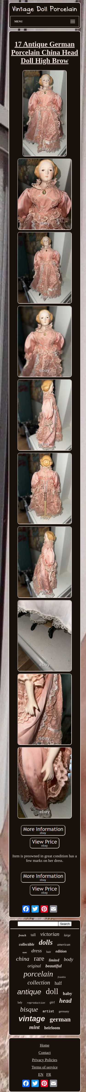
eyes (25, 952)
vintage (32, 1018)
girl (52, 1002)
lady (20, 1002)
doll (52, 991)
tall (33, 935)
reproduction (36, 1003)
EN (40, 1074)
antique (29, 992)
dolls (46, 942)
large (67, 935)
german (60, 1019)
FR (48, 1074)
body (68, 959)
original (34, 966)
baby (67, 993)
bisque (29, 1009)
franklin (62, 977)
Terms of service (45, 1067)
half (58, 983)
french (22, 935)
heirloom (52, 1028)
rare (39, 958)
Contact (45, 1052)
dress (36, 950)
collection (39, 982)
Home (45, 1045)
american (63, 944)
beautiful (53, 965)
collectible (26, 944)
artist (48, 1011)
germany (64, 1011)
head (65, 1000)
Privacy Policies (44, 1060)
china (22, 958)
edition (61, 951)
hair (48, 951)
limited (54, 960)
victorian (49, 934)
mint (34, 1027)
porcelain (38, 974)
